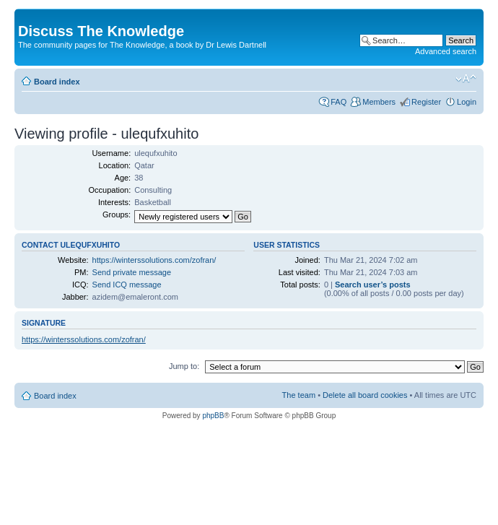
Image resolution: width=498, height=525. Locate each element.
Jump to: (184, 366)
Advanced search (445, 51)
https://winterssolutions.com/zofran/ (154, 260)
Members (379, 101)
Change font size (465, 78)
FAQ (338, 101)
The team (298, 395)
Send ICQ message (127, 284)
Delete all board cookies (365, 395)
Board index (57, 81)
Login (466, 101)
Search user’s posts (373, 284)
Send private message (131, 272)
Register (426, 101)
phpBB (213, 416)
